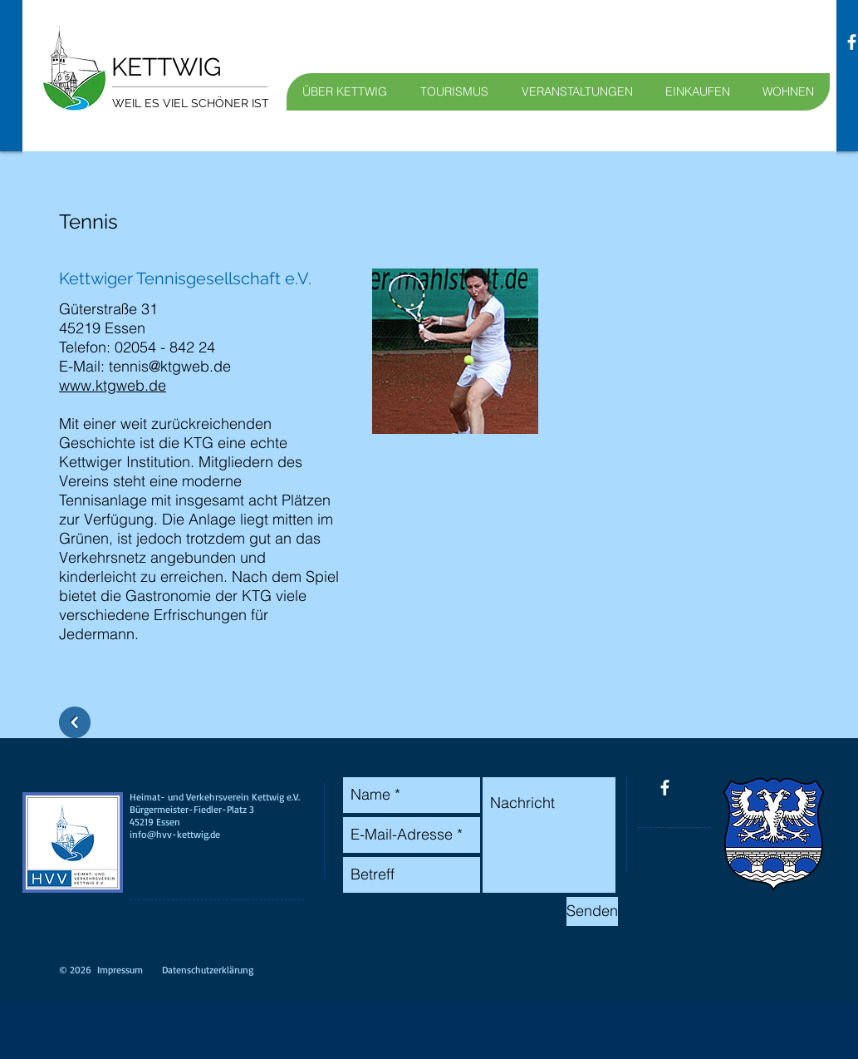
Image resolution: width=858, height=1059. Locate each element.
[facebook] (665, 787)
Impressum (120, 969)
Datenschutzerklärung (207, 969)
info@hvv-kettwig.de (175, 834)
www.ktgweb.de (112, 385)
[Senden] (592, 911)
